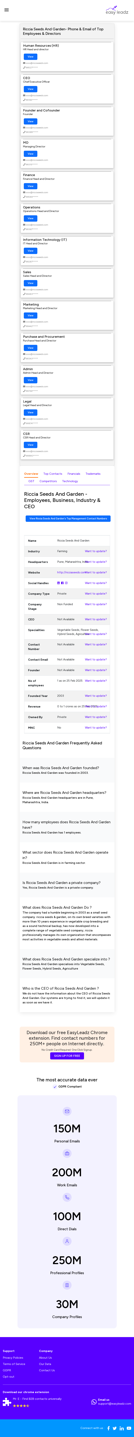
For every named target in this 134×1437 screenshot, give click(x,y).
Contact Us (47, 1370)
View (30, 56)
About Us (45, 1357)
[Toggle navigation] (6, 10)
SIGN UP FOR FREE (67, 1056)
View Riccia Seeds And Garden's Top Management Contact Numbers (68, 518)
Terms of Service (14, 1364)
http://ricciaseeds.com (71, 572)
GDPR (7, 1370)
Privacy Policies (13, 1357)
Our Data (45, 1364)
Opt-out (8, 1376)
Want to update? (96, 551)
